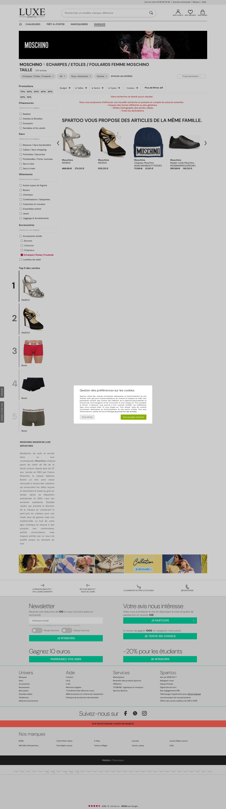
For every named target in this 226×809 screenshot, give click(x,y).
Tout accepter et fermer (133, 417)
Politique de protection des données (122, 411)
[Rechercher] (151, 13)
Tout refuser (87, 417)
